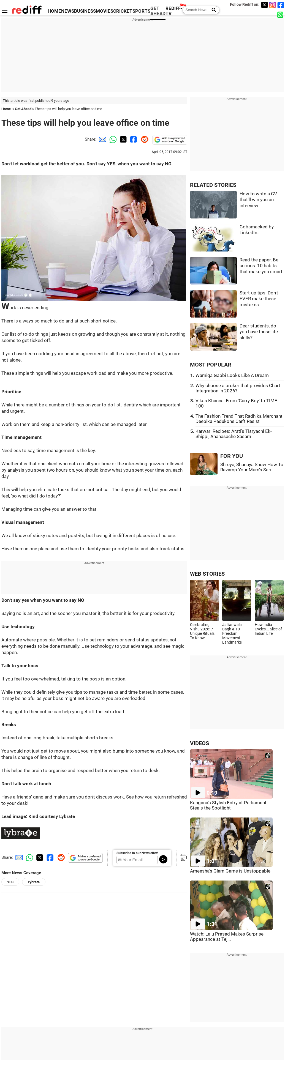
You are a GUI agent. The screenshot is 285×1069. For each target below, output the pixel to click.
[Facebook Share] (133, 139)
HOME (54, 11)
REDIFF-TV (174, 11)
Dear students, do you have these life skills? (259, 331)
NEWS (67, 11)
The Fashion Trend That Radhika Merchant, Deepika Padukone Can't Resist (239, 419)
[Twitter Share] (122, 139)
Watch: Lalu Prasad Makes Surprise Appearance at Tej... (227, 936)
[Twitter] (264, 4)
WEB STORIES (207, 574)
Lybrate (34, 882)
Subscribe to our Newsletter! (137, 853)
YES (10, 882)
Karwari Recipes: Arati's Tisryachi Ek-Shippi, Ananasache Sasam (234, 434)
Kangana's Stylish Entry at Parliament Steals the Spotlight (228, 805)
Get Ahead (23, 109)
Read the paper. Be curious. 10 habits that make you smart (261, 265)
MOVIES (104, 11)
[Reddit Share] (143, 139)
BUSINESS (85, 11)
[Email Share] (101, 139)
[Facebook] (281, 4)
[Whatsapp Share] (112, 139)
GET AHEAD (157, 11)
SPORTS (141, 11)
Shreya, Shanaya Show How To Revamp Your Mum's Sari (251, 467)
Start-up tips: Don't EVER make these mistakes (259, 298)
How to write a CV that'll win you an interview (258, 199)
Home (6, 109)
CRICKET (122, 11)
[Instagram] (272, 4)
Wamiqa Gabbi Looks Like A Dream (232, 375)
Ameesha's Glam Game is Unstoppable (230, 871)
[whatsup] (281, 14)
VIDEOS (199, 743)
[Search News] (212, 10)
